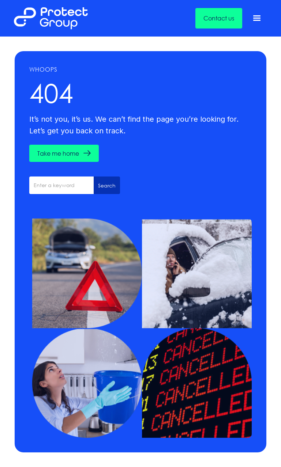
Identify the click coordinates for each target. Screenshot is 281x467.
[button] (257, 18)
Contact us (218, 18)
